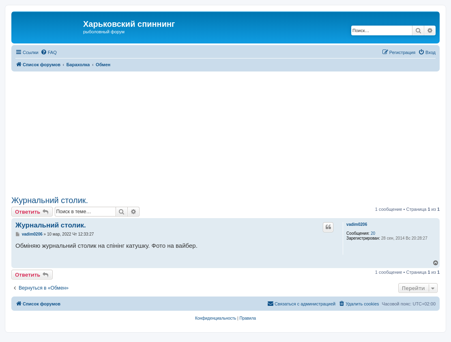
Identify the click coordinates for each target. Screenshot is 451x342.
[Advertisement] (231, 132)
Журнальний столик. (49, 200)
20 (373, 233)
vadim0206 (356, 224)
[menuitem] (49, 52)
